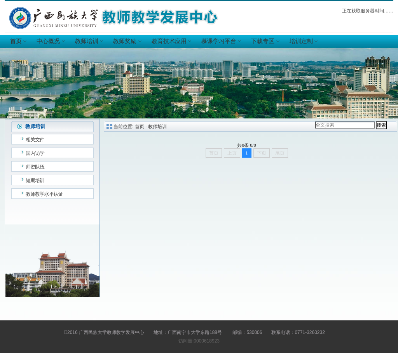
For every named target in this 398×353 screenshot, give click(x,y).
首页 (18, 41)
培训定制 (303, 41)
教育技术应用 (171, 41)
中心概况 (50, 41)
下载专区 (264, 41)
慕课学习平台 (220, 41)
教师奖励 (126, 41)
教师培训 (88, 41)
